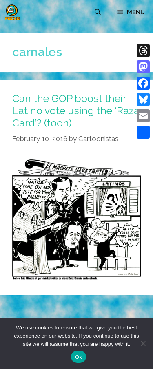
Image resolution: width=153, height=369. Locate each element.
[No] (143, 343)
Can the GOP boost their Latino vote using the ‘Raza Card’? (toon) (76, 110)
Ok (78, 357)
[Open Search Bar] (97, 12)
